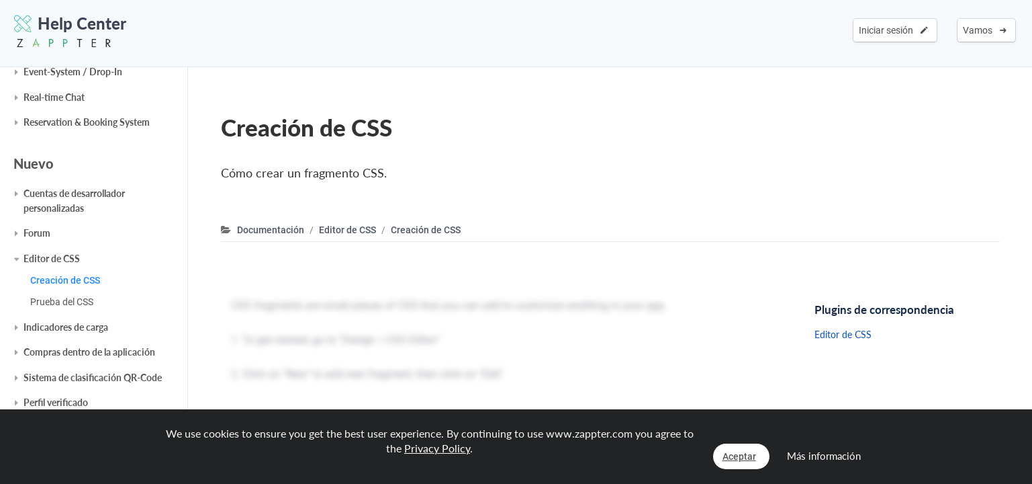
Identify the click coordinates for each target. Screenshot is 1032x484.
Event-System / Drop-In (73, 71)
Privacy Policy (437, 448)
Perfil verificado (56, 402)
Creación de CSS (65, 280)
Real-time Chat (54, 97)
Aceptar (739, 456)
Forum (37, 233)
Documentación (270, 230)
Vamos (984, 30)
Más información (824, 456)
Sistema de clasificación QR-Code (93, 377)
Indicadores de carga (66, 327)
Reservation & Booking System (87, 122)
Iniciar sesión (893, 30)
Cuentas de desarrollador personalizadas (74, 201)
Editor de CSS (52, 258)
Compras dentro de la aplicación (89, 352)
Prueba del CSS (61, 301)
